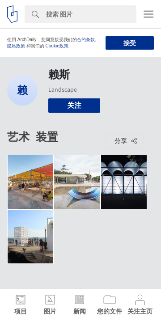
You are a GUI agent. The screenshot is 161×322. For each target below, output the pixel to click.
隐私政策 (16, 45)
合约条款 (86, 39)
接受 (129, 43)
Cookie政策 (57, 45)
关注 (74, 105)
